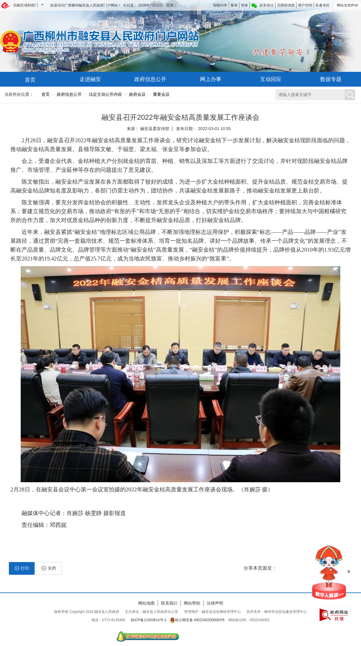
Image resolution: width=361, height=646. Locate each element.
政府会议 (137, 94)
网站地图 (146, 603)
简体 (244, 5)
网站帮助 (192, 603)
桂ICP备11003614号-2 (148, 620)
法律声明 (215, 603)
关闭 (48, 568)
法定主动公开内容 (105, 94)
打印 (21, 568)
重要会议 (161, 94)
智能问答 (220, 5)
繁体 (234, 5)
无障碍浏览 (286, 5)
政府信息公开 (69, 94)
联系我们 (169, 603)
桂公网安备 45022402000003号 (197, 620)
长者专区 (322, 5)
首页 (45, 94)
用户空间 (305, 5)
